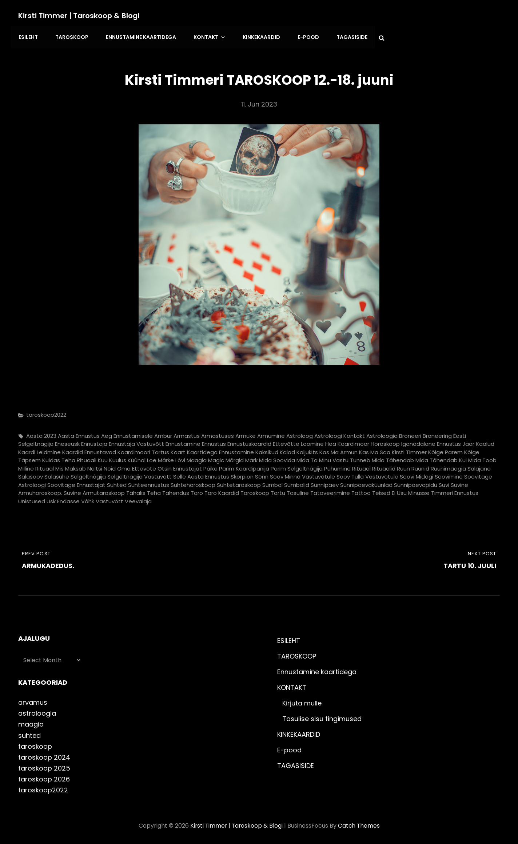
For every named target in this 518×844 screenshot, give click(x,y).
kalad (287, 450)
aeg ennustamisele (127, 433)
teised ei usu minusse (401, 491)
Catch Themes (359, 823)
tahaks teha (143, 491)
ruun (403, 466)
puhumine (337, 466)
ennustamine (183, 442)
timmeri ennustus (454, 491)
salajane (479, 466)
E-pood (301, 36)
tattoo (361, 491)
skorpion (242, 475)
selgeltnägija (88, 475)
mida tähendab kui (441, 458)
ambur (163, 433)
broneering (437, 433)
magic (216, 458)
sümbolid (296, 483)
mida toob (482, 458)
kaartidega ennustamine (220, 450)
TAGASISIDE (343, 36)
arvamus (32, 700)
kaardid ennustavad (89, 450)
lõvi (180, 458)
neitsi (94, 466)
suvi (444, 483)
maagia (197, 458)
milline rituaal (36, 466)
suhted (117, 483)
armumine (271, 433)
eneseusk (67, 442)
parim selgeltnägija (297, 466)
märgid (235, 458)
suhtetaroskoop (239, 483)
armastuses (217, 433)
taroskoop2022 (46, 413)
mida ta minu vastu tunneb (333, 458)
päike (210, 466)
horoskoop (385, 442)
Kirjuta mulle (302, 701)
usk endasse (63, 499)
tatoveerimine (330, 491)
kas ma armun (338, 450)
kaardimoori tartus (143, 450)
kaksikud (266, 450)
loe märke (160, 458)
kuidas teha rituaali (69, 458)
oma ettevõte (136, 466)
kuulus (117, 458)
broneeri (410, 433)
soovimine (449, 475)
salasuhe (56, 475)
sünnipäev (325, 483)
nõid (110, 466)
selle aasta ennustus (201, 475)
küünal (137, 458)
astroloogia (382, 433)
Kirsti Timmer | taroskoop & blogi (79, 16)
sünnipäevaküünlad (366, 483)
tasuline (298, 491)
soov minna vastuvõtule (302, 475)
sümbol (272, 483)
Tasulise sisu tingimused (322, 716)
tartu (278, 491)
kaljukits (307, 450)
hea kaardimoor (347, 442)
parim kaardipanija (244, 466)
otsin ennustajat (180, 466)
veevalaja (138, 499)
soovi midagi (416, 475)
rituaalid (383, 466)
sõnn (261, 475)
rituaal (361, 466)
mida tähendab (393, 458)
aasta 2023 (41, 433)
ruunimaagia (448, 466)
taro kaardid (221, 491)
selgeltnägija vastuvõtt (139, 475)
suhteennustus (148, 483)
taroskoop (254, 491)
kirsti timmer (409, 450)
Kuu (103, 458)
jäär (468, 442)
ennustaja (94, 442)
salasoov (30, 475)
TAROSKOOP (70, 36)
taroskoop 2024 (44, 755)
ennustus (214, 442)
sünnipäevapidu (415, 483)
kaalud (485, 442)
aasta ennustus (79, 433)
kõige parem (445, 450)
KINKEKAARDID (255, 36)
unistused (31, 499)
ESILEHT (27, 36)
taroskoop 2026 (44, 776)
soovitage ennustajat (76, 483)
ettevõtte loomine (298, 442)
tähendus (175, 491)
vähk (87, 499)
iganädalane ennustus (431, 442)
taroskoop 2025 (44, 766)
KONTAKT (206, 36)
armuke (245, 433)
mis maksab (70, 466)
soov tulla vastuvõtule (367, 475)
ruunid (420, 466)
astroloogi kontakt (339, 433)
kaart (178, 450)
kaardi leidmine (39, 450)
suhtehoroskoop (193, 483)
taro (197, 491)
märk (251, 458)
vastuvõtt (109, 499)
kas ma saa (374, 450)
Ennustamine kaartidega (138, 36)
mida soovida (277, 458)
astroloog (299, 433)
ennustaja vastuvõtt (136, 442)
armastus (187, 433)
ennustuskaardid (249, 442)
